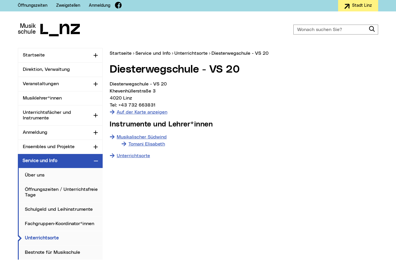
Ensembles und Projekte (49, 146)
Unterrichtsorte (64, 237)
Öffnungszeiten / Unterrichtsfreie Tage (61, 192)
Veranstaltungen (41, 83)
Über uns (34, 175)
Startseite (34, 55)
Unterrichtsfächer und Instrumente (47, 115)
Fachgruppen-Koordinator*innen (59, 223)
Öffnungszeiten (32, 6)
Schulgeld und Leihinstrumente (59, 209)
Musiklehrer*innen (42, 98)
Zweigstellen (68, 6)
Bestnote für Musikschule (52, 252)
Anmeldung (99, 6)
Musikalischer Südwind (142, 137)
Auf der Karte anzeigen (142, 112)
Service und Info (40, 160)
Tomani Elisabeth (146, 144)
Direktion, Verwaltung (46, 69)
